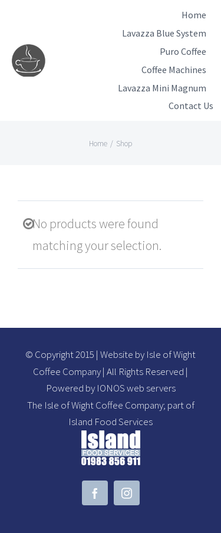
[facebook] (95, 493)
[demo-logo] (29, 50)
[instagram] (127, 493)
